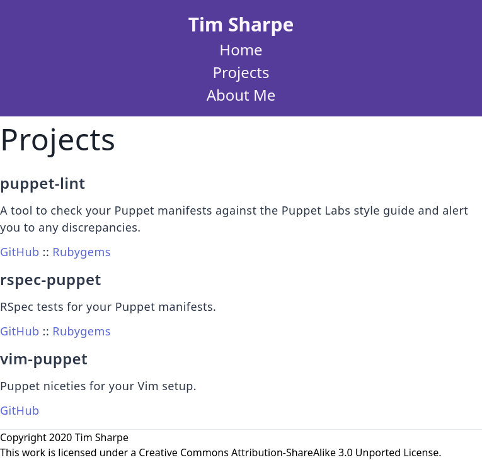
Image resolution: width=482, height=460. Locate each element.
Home (240, 49)
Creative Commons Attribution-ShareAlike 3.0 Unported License (289, 452)
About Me (241, 94)
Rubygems (81, 251)
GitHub (19, 251)
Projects (241, 72)
